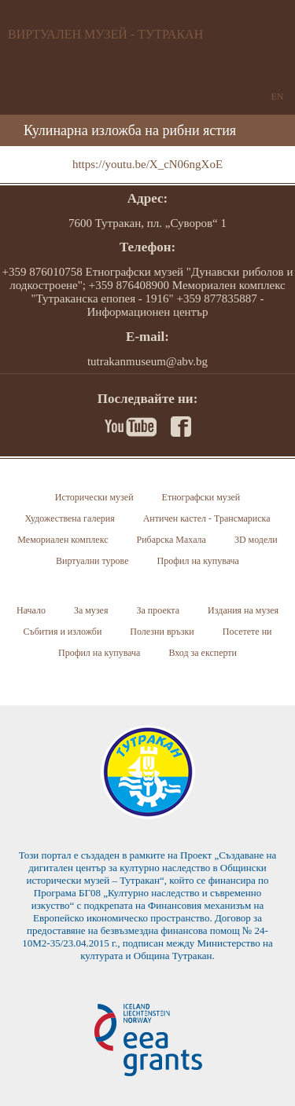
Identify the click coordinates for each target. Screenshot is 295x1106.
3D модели (256, 539)
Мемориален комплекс (62, 539)
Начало (31, 610)
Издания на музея (243, 610)
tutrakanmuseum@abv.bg (147, 361)
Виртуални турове (92, 560)
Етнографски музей (201, 497)
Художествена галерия (69, 518)
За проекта (157, 610)
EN (277, 96)
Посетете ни (247, 631)
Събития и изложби (62, 631)
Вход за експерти (202, 652)
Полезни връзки (162, 631)
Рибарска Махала (171, 539)
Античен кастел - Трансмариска (207, 518)
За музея (91, 610)
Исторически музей (94, 497)
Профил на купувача (198, 560)
